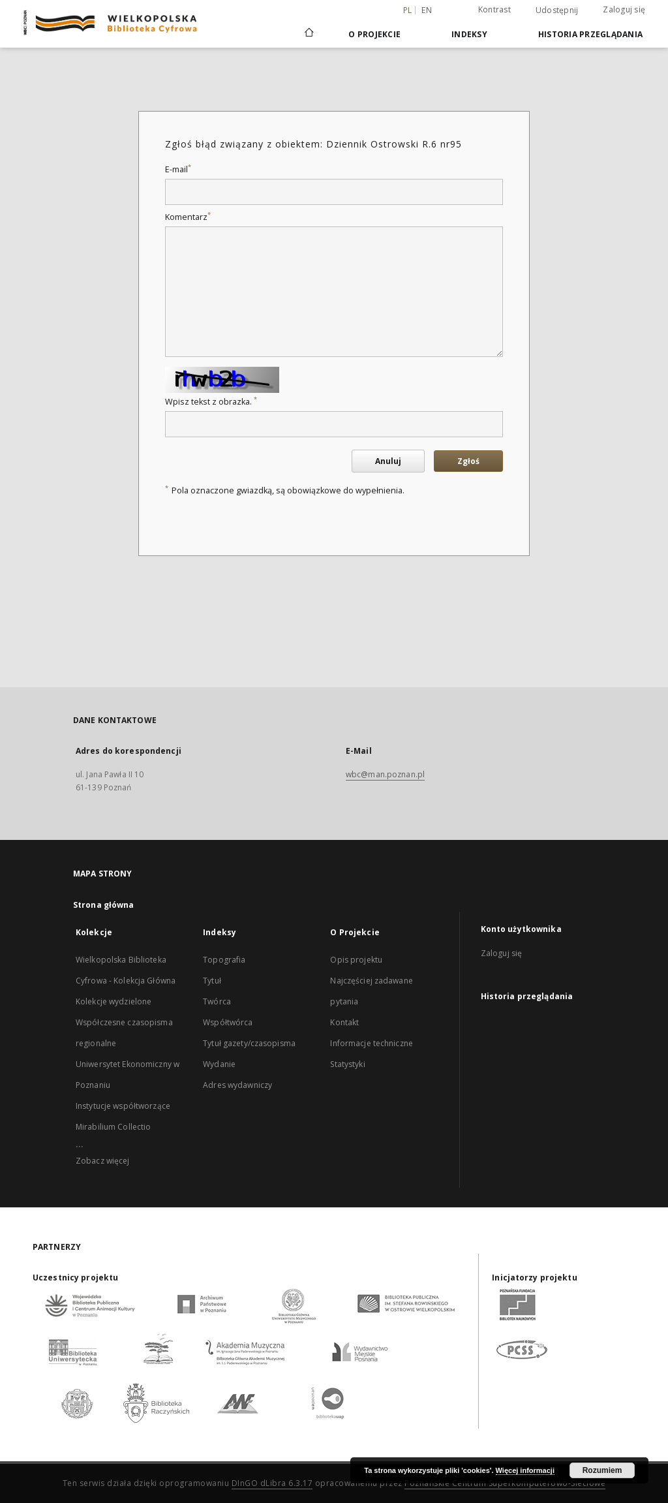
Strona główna (103, 904)
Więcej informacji (525, 1470)
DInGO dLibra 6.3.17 (272, 1483)
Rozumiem (602, 1470)
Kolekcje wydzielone (113, 1001)
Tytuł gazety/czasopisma (249, 1043)
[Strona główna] (308, 34)
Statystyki (347, 1064)
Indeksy (469, 34)
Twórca (217, 1001)
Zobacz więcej (103, 1160)
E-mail (178, 169)
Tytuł (212, 980)
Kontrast (494, 9)
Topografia (224, 959)
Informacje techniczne (371, 1043)
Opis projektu (356, 959)
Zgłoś (468, 461)
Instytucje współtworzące (123, 1105)
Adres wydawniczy (237, 1085)
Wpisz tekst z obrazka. (211, 401)
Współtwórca (227, 1022)
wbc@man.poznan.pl (385, 774)
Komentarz (188, 217)
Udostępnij (557, 10)
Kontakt (344, 1022)
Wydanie (219, 1064)
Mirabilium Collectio (113, 1126)
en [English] (426, 10)
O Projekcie (374, 34)
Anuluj (388, 461)
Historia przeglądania (590, 34)
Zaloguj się (624, 9)
